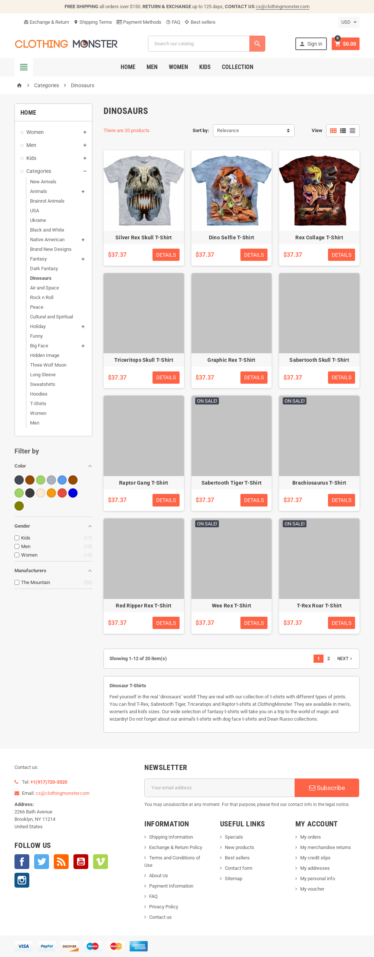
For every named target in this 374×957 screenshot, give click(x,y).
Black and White (47, 230)
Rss (61, 861)
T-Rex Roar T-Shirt (319, 606)
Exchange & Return (46, 22)
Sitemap (233, 878)
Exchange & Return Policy (175, 847)
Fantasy (38, 259)
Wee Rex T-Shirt (231, 606)
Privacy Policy (163, 907)
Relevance (228, 130)
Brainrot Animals (47, 201)
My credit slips (315, 858)
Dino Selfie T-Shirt (231, 237)
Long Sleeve (43, 374)
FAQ (173, 22)
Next (345, 658)
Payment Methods (139, 22)
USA (34, 210)
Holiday (38, 326)
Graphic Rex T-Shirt (231, 360)
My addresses (315, 868)
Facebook (21, 861)
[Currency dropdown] (349, 22)
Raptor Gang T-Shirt (143, 483)
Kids (205, 67)
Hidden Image (44, 355)
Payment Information (171, 886)
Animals (38, 191)
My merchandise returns (325, 847)
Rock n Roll (41, 297)
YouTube (80, 861)
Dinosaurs (41, 278)
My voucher (312, 889)
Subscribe (327, 788)
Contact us (160, 917)
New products (239, 847)
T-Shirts (38, 403)
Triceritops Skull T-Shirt (143, 360)
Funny (36, 336)
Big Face (39, 345)
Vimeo (100, 861)
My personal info (317, 878)
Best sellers (200, 22)
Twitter (41, 861)
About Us (158, 875)
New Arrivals (43, 181)
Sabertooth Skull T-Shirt (319, 360)
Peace (36, 307)
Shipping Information (171, 837)
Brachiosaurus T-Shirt (319, 483)
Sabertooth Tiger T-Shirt (231, 483)
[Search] (206, 44)
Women (178, 67)
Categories (38, 171)
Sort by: (201, 130)
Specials (234, 837)
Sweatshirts (42, 384)
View (317, 130)
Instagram (21, 880)
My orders (310, 837)
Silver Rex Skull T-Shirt (143, 237)
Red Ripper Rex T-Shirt (143, 606)
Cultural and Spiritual (51, 316)
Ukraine (38, 220)
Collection (237, 67)
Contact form (238, 868)
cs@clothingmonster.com (282, 6)
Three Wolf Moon (48, 365)
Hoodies (38, 394)
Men (152, 67)
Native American (47, 239)
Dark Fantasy (44, 268)
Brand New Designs (51, 249)
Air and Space (44, 288)
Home (128, 67)
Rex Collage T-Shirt (319, 237)
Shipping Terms (92, 22)
